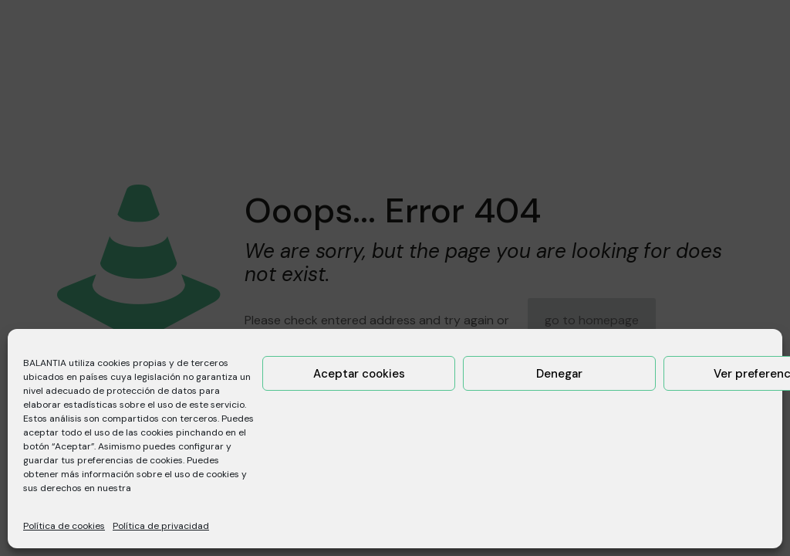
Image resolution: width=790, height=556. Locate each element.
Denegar (559, 373)
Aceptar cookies (359, 373)
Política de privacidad (161, 526)
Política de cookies (64, 526)
